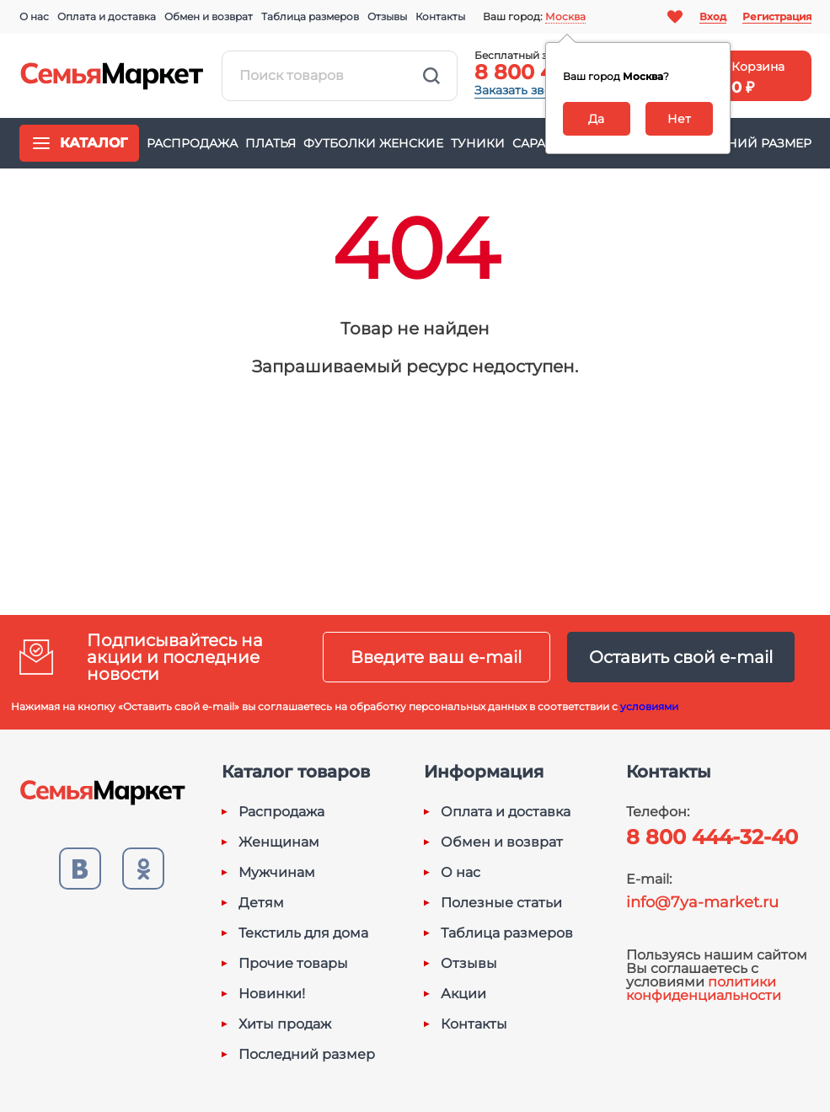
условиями (649, 706)
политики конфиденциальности (703, 988)
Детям (261, 903)
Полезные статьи (501, 903)
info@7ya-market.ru (702, 902)
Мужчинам (276, 872)
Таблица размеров (310, 16)
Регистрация (776, 16)
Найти (431, 75)
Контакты (440, 16)
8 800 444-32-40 (712, 837)
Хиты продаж (284, 1024)
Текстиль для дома (303, 933)
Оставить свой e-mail (681, 657)
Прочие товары (293, 963)
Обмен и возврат (208, 16)
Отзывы (387, 16)
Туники (478, 143)
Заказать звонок (524, 90)
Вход (712, 16)
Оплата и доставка (106, 16)
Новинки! (271, 994)
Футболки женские (373, 143)
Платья (270, 143)
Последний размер (741, 143)
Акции (463, 994)
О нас (34, 16)
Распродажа (192, 143)
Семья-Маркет (112, 76)
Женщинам (278, 842)
